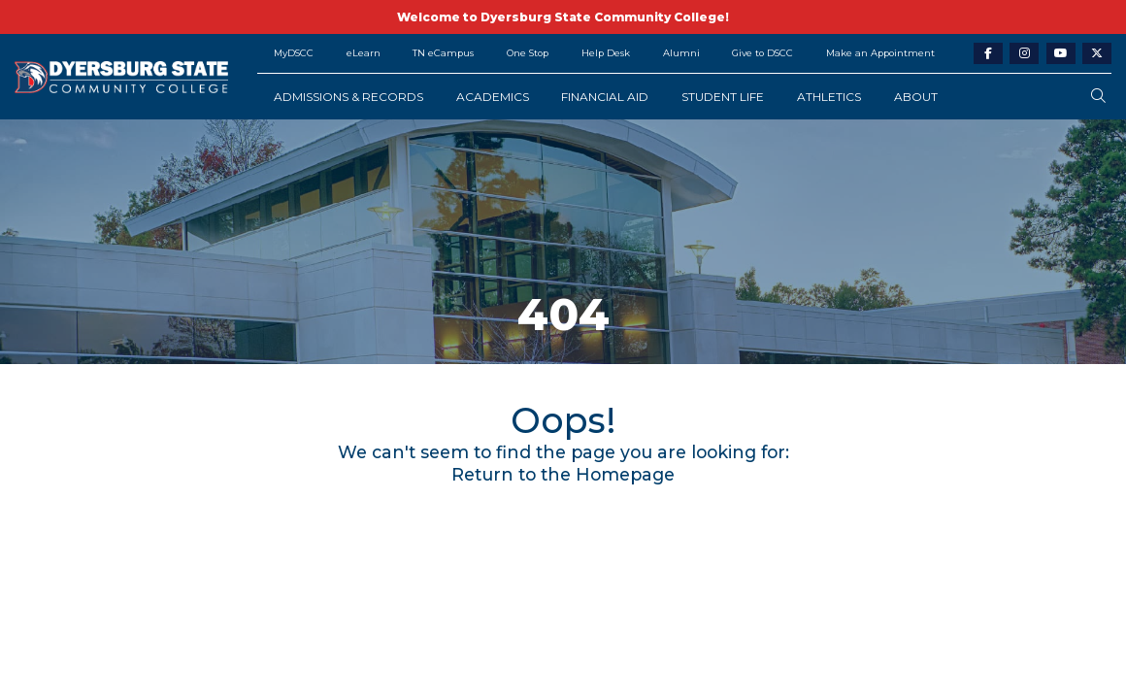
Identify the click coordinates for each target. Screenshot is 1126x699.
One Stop (527, 53)
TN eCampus (443, 53)
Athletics (829, 96)
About (916, 96)
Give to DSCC (762, 53)
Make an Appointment (880, 53)
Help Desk (605, 53)
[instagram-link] (1024, 54)
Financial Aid (604, 96)
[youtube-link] (1061, 54)
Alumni (681, 53)
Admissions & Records (348, 96)
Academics (492, 96)
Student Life (722, 96)
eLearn (364, 53)
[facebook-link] (988, 54)
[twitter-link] (1096, 54)
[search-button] (1098, 96)
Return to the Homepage (563, 474)
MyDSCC (294, 53)
